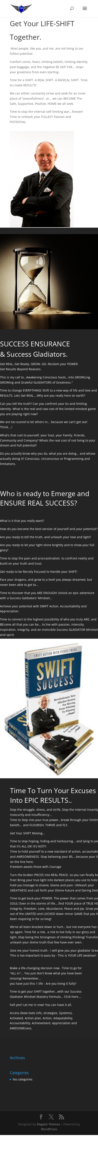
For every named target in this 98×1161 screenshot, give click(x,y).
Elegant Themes (48, 1124)
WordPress (49, 1129)
